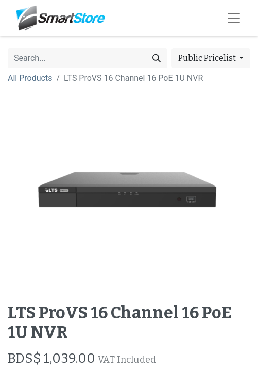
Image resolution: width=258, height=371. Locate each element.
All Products (30, 78)
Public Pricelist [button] (207, 58)
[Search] (156, 58)
